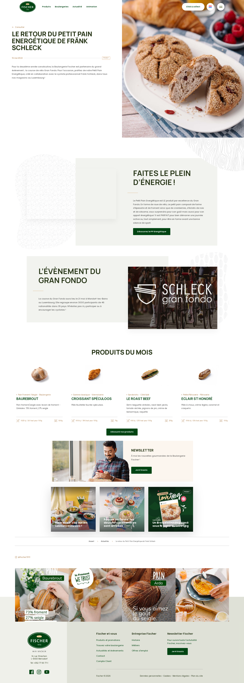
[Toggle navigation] (220, 6)
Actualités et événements (110, 650)
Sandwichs (133, 395)
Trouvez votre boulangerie (110, 645)
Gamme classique (81, 395)
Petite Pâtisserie (190, 395)
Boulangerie (45, 395)
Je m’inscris (141, 470)
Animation (91, 6)
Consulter (19, 27)
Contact (100, 655)
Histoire (136, 640)
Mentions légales (181, 676)
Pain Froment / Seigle (27, 395)
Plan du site (197, 676)
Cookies (167, 676)
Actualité (77, 6)
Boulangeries (61, 6)
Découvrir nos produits (122, 432)
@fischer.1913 (24, 557)
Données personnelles (150, 676)
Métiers (136, 645)
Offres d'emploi (140, 650)
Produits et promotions (108, 640)
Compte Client (103, 661)
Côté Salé (144, 395)
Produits (46, 6)
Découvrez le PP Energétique (151, 231)
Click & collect (193, 6)
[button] (42, 595)
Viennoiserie (97, 395)
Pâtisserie (204, 395)
